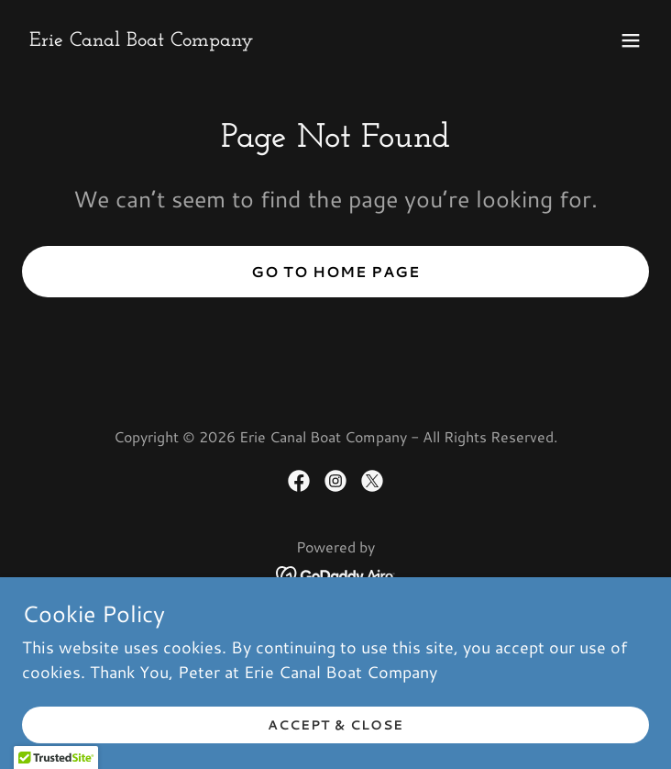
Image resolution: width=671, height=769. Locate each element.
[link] (141, 39)
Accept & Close (335, 725)
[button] (630, 40)
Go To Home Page (335, 271)
